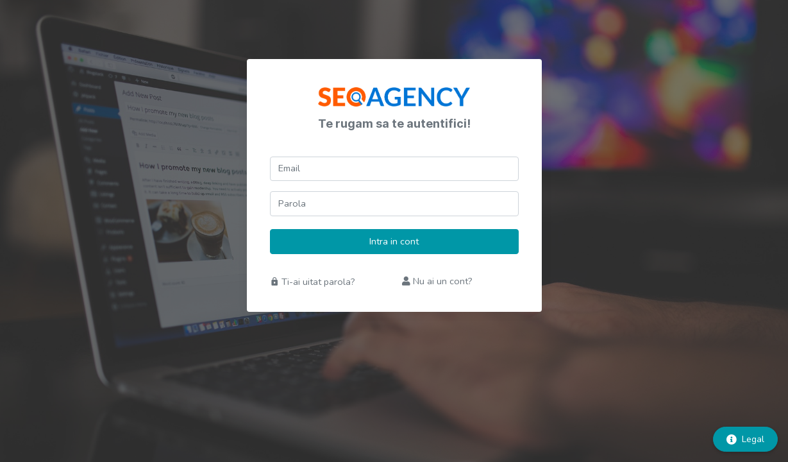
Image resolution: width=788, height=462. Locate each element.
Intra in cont (394, 241)
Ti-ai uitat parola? (312, 281)
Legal (745, 439)
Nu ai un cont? (437, 281)
